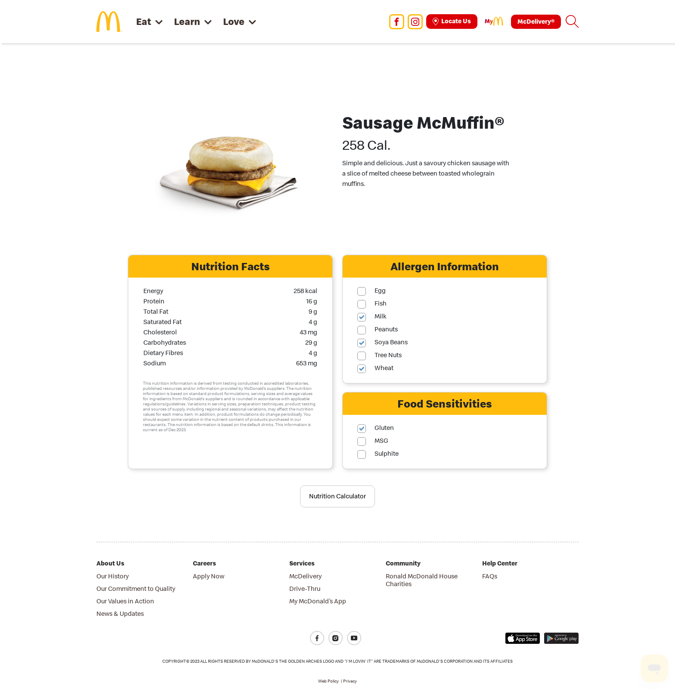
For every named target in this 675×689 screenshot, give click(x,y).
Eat (143, 21)
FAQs (489, 576)
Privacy (350, 681)
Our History (112, 576)
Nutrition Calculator (337, 496)
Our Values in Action (125, 601)
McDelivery (305, 576)
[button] (572, 21)
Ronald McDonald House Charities (422, 580)
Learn (187, 21)
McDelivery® (535, 21)
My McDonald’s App (317, 601)
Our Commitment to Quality (135, 588)
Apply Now (208, 576)
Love (234, 21)
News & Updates (120, 613)
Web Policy (328, 681)
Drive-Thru (304, 588)
